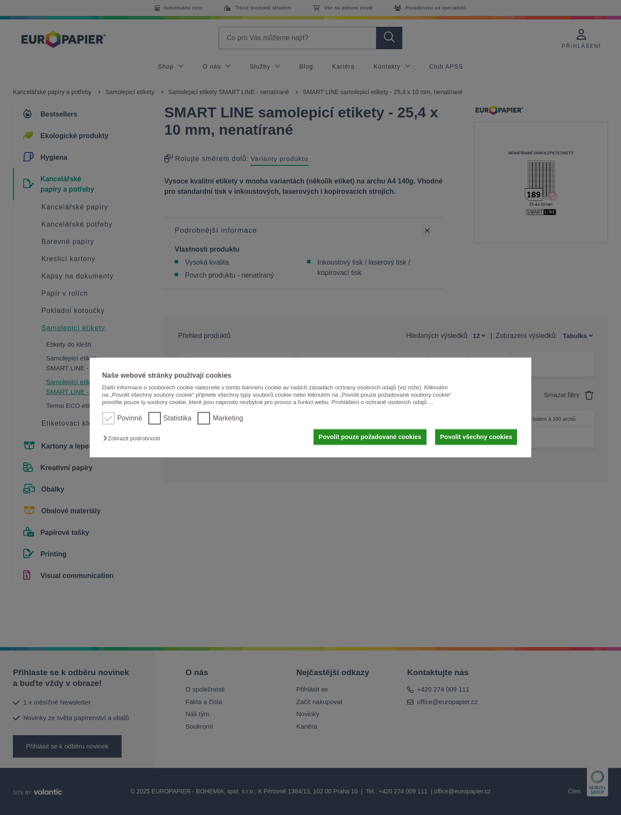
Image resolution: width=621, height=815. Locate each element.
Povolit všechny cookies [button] (476, 436)
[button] (133, 438)
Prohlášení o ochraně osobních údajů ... (382, 402)
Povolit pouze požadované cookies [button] (370, 436)
